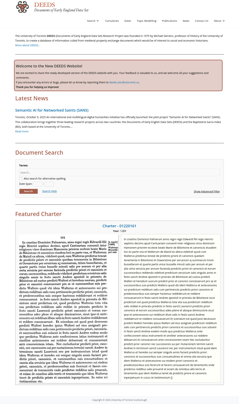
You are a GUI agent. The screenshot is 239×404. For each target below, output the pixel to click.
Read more (22, 131)
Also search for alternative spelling (45, 178)
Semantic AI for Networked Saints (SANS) (52, 110)
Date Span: (25, 184)
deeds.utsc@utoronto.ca (124, 82)
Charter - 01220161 (119, 225)
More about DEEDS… (28, 45)
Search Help (49, 191)
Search (28, 191)
